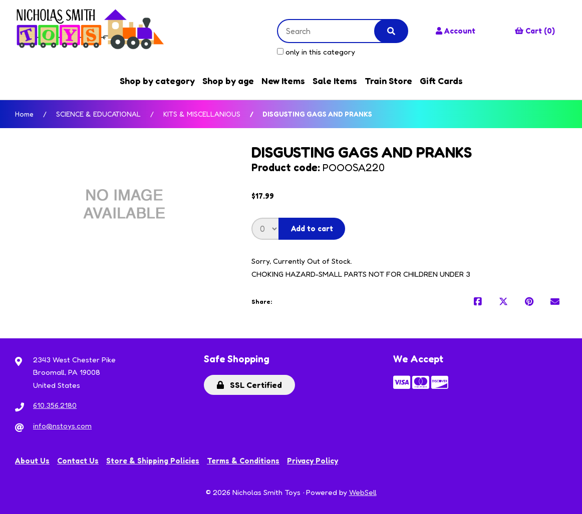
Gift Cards (441, 80)
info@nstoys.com (62, 425)
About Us (32, 460)
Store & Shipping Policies (152, 460)
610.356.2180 (55, 405)
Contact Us (78, 460)
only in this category (316, 52)
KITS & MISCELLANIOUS (201, 114)
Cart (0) (535, 31)
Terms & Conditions (243, 460)
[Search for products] (333, 31)
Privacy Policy (312, 460)
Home (24, 114)
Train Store (388, 80)
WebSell (363, 492)
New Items (283, 80)
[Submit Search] (391, 31)
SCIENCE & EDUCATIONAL (98, 114)
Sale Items (335, 80)
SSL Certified (249, 385)
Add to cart (312, 228)
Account (455, 31)
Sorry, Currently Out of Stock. (301, 261)
